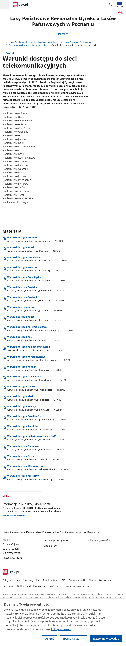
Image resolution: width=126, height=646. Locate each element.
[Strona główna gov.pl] (20, 5)
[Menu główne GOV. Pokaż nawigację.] (4, 4)
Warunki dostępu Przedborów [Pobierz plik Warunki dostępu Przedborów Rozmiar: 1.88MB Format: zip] (36, 418)
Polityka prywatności (98, 540)
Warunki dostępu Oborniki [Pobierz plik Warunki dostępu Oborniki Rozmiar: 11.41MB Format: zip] (36, 388)
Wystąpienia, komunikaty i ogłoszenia (27, 45)
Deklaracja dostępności (56, 540)
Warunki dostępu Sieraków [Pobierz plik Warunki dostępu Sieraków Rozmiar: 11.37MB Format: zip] (36, 428)
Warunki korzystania (100, 580)
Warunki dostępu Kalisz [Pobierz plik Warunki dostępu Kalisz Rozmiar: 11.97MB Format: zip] (34, 318)
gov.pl (11, 572)
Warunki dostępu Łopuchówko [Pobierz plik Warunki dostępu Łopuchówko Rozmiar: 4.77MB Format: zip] (37, 378)
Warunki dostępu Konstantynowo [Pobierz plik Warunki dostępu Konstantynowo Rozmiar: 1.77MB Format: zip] (39, 358)
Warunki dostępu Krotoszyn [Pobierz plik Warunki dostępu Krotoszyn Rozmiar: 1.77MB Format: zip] (35, 477)
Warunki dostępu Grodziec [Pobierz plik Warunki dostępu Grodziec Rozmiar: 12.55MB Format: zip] (35, 289)
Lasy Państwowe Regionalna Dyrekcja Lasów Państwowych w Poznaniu (63, 21)
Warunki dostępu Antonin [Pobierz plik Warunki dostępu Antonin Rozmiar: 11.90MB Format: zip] (35, 239)
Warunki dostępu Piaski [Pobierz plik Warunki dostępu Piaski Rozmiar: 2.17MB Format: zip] (34, 398)
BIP (63, 580)
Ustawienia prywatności (76, 586)
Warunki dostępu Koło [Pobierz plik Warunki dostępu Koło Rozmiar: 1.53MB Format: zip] (33, 338)
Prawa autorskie (77, 580)
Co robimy (88, 41)
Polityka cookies (11, 580)
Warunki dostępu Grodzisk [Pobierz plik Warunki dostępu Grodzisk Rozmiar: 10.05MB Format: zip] (35, 299)
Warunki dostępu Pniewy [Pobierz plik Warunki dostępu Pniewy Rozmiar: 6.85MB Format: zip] (34, 408)
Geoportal (8, 586)
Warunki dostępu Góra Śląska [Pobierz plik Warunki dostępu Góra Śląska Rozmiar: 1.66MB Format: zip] (36, 279)
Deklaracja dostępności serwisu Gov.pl (38, 586)
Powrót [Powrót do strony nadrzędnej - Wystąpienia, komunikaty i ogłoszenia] (10, 52)
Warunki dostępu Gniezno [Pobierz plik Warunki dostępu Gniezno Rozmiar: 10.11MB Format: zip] (35, 269)
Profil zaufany (50, 580)
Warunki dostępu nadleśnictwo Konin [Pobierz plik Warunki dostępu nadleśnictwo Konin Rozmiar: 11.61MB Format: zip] (34, 348)
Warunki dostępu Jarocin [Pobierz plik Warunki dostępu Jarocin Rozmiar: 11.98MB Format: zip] (34, 308)
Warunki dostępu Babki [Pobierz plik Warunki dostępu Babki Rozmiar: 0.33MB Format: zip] (33, 249)
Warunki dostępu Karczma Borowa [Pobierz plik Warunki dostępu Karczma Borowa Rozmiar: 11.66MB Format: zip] (40, 328)
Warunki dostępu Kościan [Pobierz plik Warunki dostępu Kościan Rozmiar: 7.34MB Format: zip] (34, 368)
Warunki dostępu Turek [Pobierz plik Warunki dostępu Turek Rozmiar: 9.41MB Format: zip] (33, 457)
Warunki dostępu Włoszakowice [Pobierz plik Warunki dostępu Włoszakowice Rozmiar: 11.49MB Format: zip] (38, 467)
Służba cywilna (31, 580)
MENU (63, 33)
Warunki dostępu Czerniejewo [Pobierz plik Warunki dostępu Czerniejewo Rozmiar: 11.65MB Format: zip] (37, 259)
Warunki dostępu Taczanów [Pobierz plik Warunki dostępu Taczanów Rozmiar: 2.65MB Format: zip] (35, 447)
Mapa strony (50, 545)
